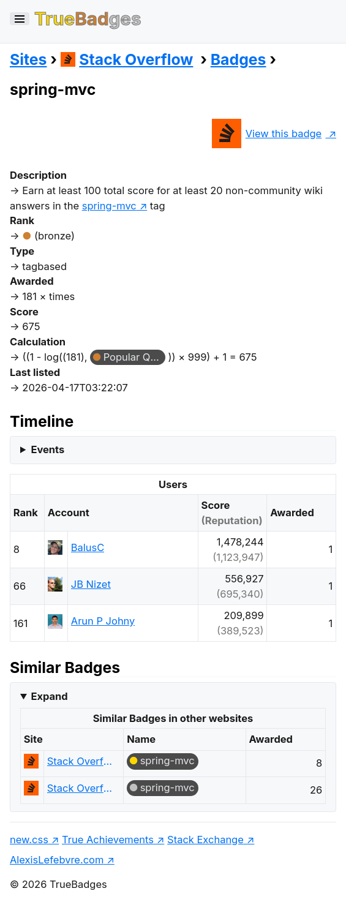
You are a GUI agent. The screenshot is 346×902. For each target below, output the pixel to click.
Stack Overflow (127, 59)
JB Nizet (91, 584)
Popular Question (134, 357)
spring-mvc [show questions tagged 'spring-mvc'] (109, 206)
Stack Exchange (205, 839)
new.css (29, 839)
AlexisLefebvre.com (56, 860)
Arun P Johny (103, 621)
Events (47, 449)
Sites (28, 59)
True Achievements (108, 839)
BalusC (87, 547)
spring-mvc (167, 760)
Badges (238, 59)
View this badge (267, 133)
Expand (49, 696)
